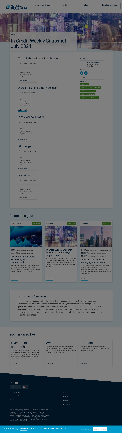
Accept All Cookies (100, 429)
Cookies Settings (86, 429)
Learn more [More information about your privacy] (23, 430)
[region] (61, 429)
